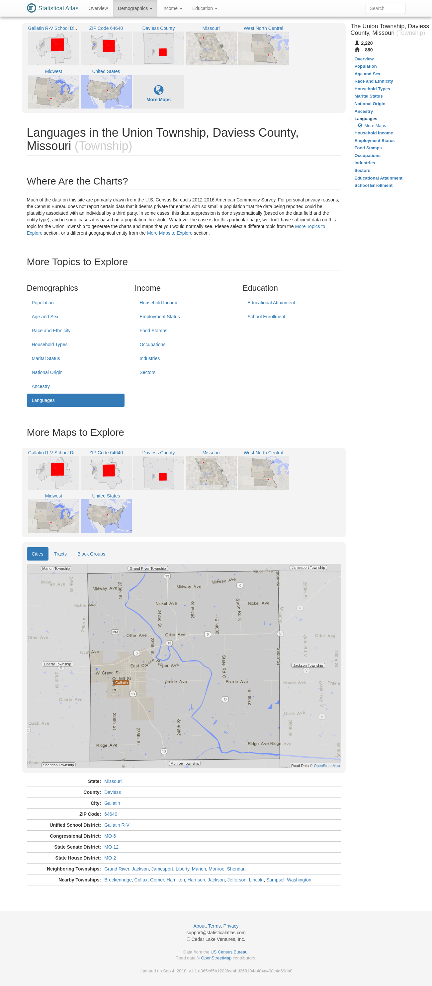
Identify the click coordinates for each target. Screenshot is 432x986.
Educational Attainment (271, 302)
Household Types (50, 344)
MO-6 (110, 836)
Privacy (231, 926)
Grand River (116, 869)
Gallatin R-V (116, 825)
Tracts (60, 554)
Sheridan (236, 869)
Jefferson (236, 879)
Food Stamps (153, 330)
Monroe (216, 869)
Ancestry (41, 386)
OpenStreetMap (216, 957)
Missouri (113, 781)
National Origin (47, 372)
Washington (299, 879)
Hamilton (176, 879)
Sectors (147, 372)
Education (204, 8)
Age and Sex (45, 316)
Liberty (182, 869)
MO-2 (110, 858)
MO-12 (111, 847)
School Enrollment (266, 316)
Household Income (158, 302)
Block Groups (91, 554)
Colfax (141, 879)
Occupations (152, 344)
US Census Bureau (229, 951)
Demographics (135, 8)
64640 (110, 814)
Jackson (140, 869)
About (200, 926)
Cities (37, 554)
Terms (214, 926)
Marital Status (46, 358)
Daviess (112, 792)
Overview (98, 8)
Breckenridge (118, 879)
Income (172, 8)
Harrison (196, 879)
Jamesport (162, 869)
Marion (199, 869)
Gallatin (112, 803)
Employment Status (159, 316)
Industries (149, 358)
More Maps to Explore (170, 233)
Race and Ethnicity (51, 330)
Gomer (157, 879)
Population (43, 302)
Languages (43, 400)
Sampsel (275, 879)
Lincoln (256, 879)
